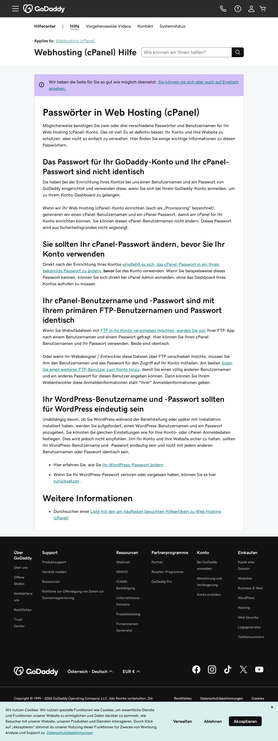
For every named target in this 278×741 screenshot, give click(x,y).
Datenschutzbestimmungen (221, 698)
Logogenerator (249, 627)
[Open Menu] (13, 9)
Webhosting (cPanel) (75, 40)
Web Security (248, 617)
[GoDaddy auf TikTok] (228, 673)
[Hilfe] (237, 8)
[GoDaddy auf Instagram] (212, 673)
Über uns (21, 567)
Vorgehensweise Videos (108, 26)
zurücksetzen (66, 481)
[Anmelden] (251, 8)
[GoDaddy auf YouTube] (259, 673)
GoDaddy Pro (161, 581)
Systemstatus (172, 26)
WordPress (246, 598)
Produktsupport (54, 562)
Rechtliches (22, 609)
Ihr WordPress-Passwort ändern (132, 464)
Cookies (258, 698)
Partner (157, 562)
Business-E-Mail (250, 588)
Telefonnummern (251, 637)
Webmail (123, 562)
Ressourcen (51, 581)
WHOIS (122, 572)
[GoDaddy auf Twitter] (243, 673)
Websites (245, 578)
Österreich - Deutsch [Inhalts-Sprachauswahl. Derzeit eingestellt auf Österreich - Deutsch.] (91, 671)
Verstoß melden (54, 572)
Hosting (244, 607)
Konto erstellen (209, 594)
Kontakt (145, 26)
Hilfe (74, 26)
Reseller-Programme (167, 572)
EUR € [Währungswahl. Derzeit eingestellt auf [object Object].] (132, 671)
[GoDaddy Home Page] (36, 671)
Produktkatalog (128, 614)
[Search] (238, 52)
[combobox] (187, 52)
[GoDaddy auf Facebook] (196, 673)
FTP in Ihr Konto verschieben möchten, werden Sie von (153, 330)
